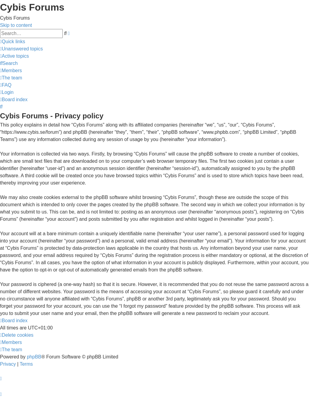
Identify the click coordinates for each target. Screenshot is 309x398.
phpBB (34, 356)
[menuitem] (21, 48)
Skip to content (16, 25)
